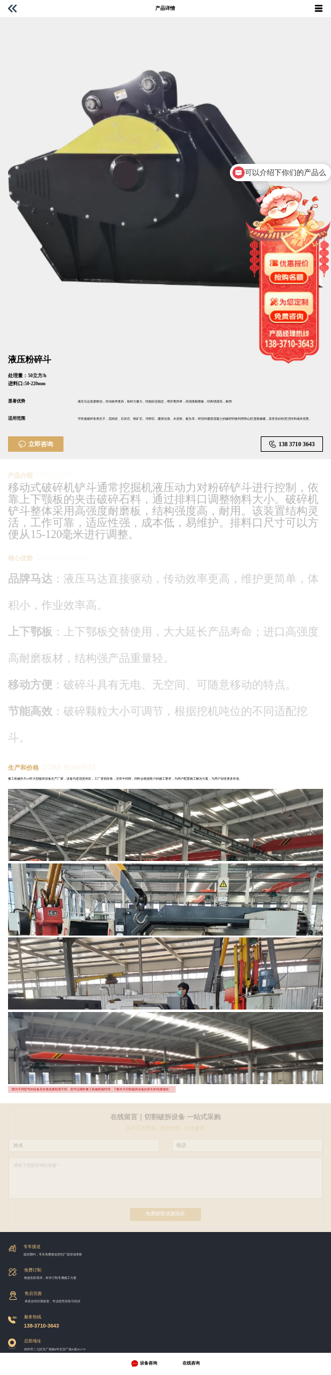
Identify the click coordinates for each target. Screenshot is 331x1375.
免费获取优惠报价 (165, 1214)
